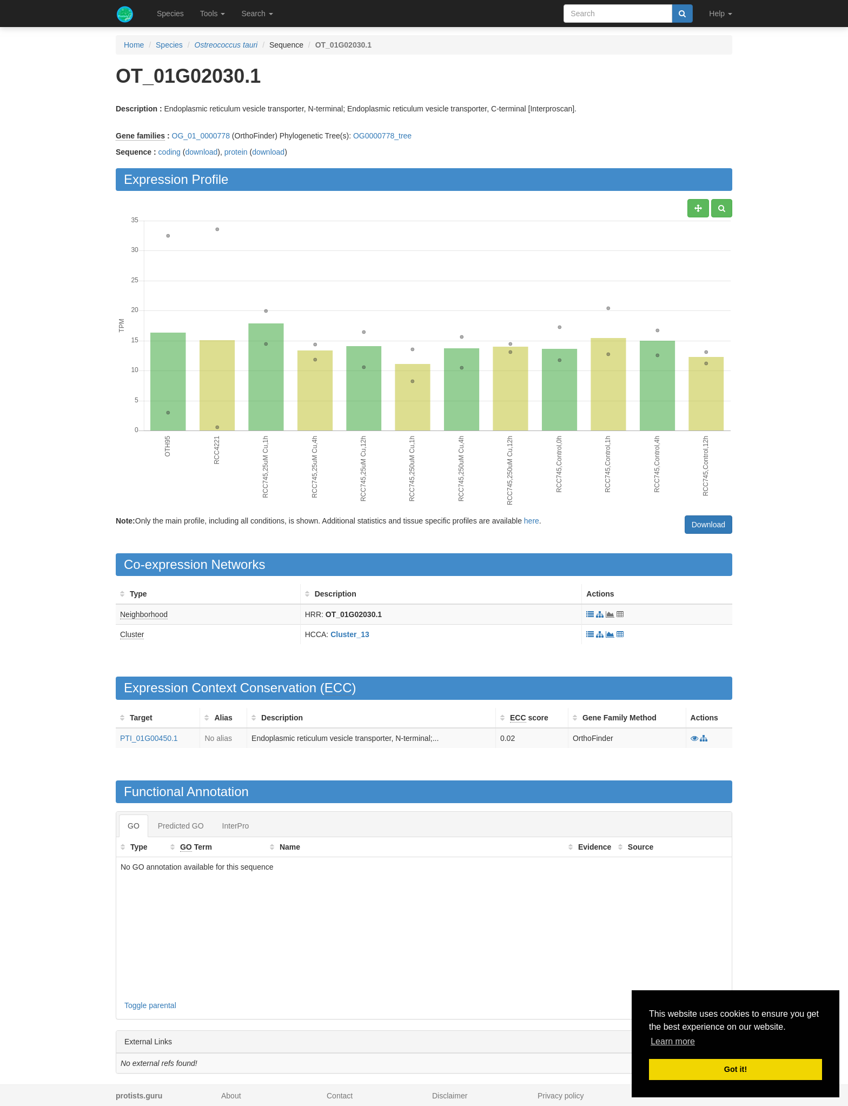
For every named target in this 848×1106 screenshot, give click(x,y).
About (231, 1095)
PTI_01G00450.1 (149, 738)
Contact (340, 1095)
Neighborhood (144, 614)
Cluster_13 (349, 634)
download (201, 152)
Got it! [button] (735, 1069)
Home (134, 45)
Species (170, 13)
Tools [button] (213, 13)
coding (169, 152)
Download (708, 524)
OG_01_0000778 (201, 135)
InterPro (235, 826)
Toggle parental (150, 1005)
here (531, 520)
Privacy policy (561, 1095)
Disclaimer (449, 1095)
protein (236, 152)
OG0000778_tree (382, 135)
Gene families (140, 135)
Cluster (132, 634)
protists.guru (139, 1095)
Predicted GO (181, 826)
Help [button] (720, 13)
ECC (338, 687)
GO (134, 826)
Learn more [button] (673, 1041)
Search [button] (257, 13)
